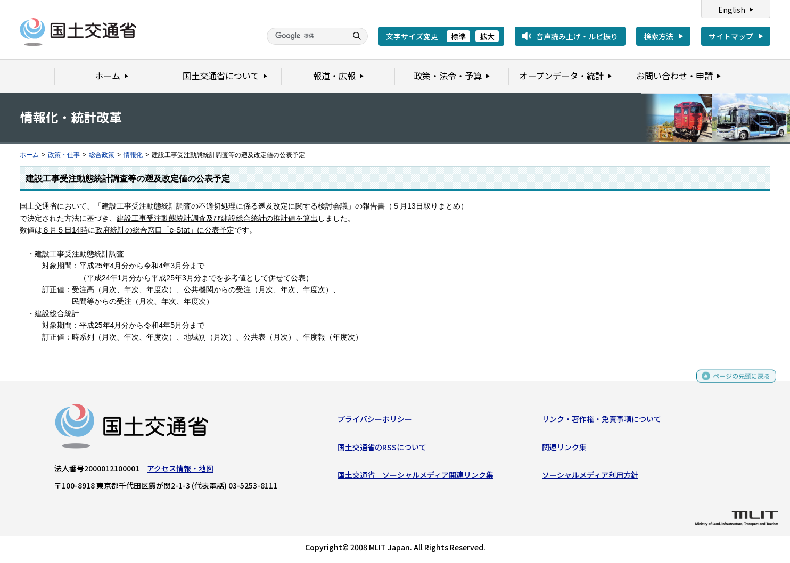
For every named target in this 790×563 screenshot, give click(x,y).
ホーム (29, 155)
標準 (458, 36)
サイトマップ (731, 36)
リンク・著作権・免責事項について (601, 421)
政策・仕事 (64, 155)
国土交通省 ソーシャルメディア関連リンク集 (415, 477)
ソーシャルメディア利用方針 (590, 477)
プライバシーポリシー (375, 421)
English (731, 9)
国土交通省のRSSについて (382, 449)
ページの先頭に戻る (737, 383)
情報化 (133, 155)
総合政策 (101, 155)
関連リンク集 (564, 449)
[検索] (305, 36)
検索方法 (658, 36)
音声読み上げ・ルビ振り (577, 36)
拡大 (487, 36)
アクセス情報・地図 (180, 471)
